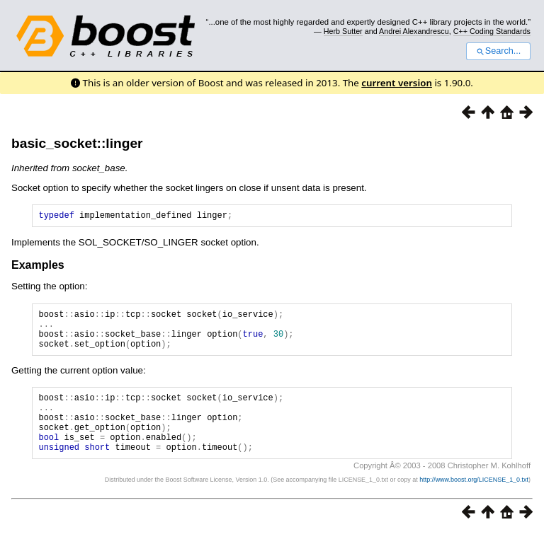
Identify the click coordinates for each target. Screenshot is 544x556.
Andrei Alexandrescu (414, 31)
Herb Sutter (343, 31)
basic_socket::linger (77, 143)
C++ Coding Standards (492, 31)
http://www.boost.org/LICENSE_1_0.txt (473, 502)
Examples (37, 267)
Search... (498, 51)
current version (396, 82)
